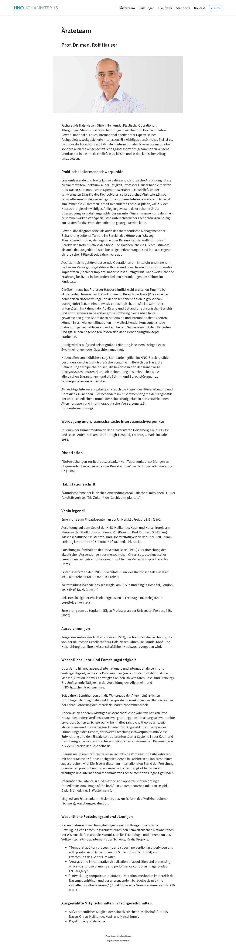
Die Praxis (165, 8)
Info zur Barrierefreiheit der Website (118, 936)
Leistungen (147, 8)
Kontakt (199, 8)
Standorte (183, 8)
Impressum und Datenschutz (118, 941)
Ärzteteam (127, 8)
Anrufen (215, 8)
